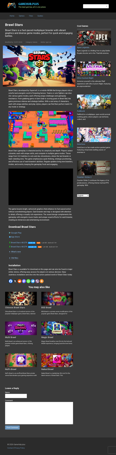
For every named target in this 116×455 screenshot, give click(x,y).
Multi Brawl (10, 337)
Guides (40, 16)
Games (21, 16)
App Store (15, 237)
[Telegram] (33, 281)
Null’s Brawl (10, 369)
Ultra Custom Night (85, 78)
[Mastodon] (24, 281)
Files (31, 16)
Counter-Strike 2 (84, 177)
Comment (9, 400)
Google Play (16, 233)
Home (12, 16)
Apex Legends (83, 47)
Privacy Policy (19, 448)
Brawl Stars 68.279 (19, 243)
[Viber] (37, 281)
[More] (42, 281)
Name (7, 392)
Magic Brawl (47, 337)
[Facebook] (11, 281)
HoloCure (81, 144)
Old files (14, 258)
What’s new (16, 252)
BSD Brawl (46, 307)
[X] (15, 281)
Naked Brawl (47, 369)
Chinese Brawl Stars (15, 307)
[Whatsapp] (28, 281)
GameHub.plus (28, 4)
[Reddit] (20, 281)
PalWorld (81, 111)
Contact (10, 448)
